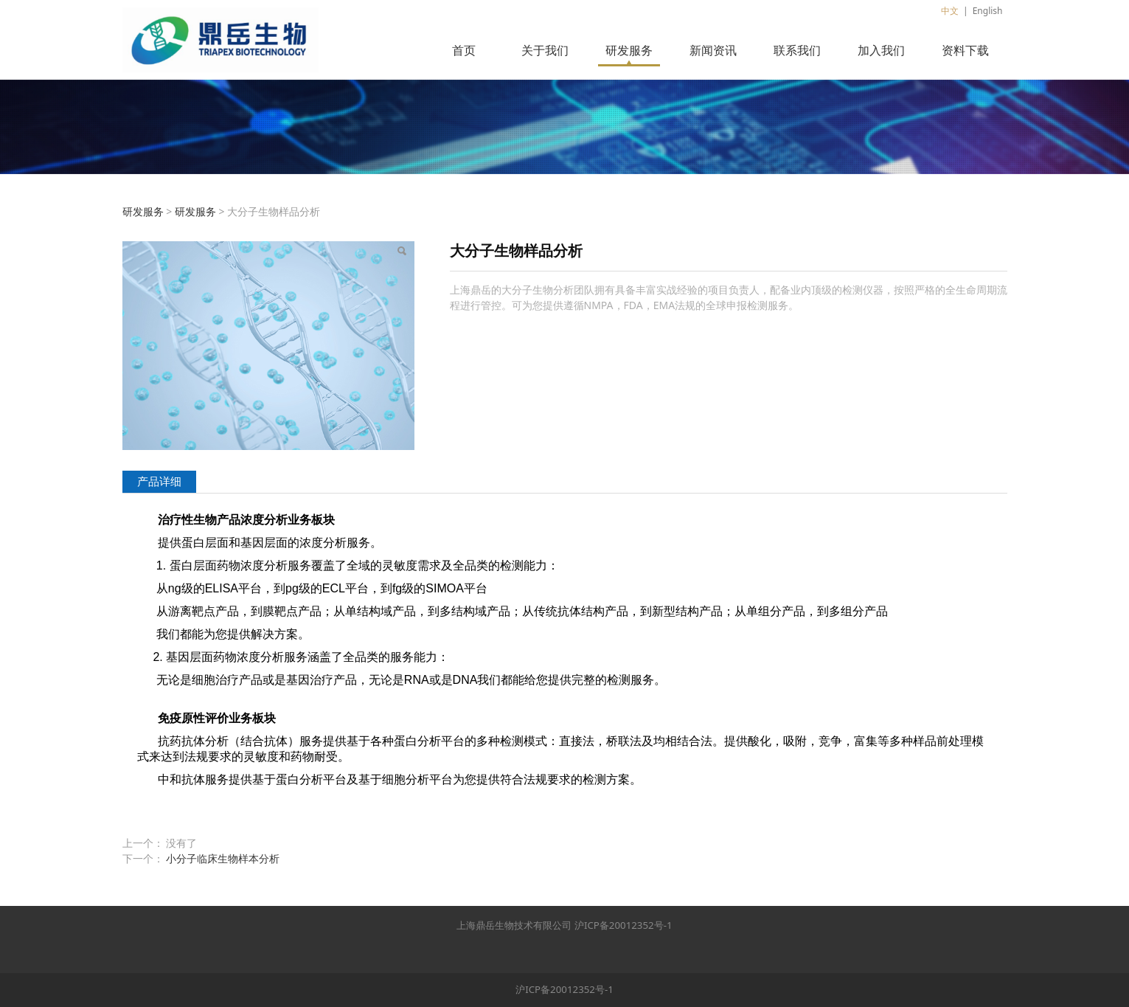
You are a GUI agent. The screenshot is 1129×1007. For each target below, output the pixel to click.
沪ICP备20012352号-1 (623, 925)
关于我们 (545, 50)
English (988, 10)
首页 (464, 50)
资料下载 (965, 50)
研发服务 (629, 50)
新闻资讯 (713, 50)
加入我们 (881, 50)
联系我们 (797, 50)
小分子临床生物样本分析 (222, 858)
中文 (950, 10)
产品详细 (159, 481)
